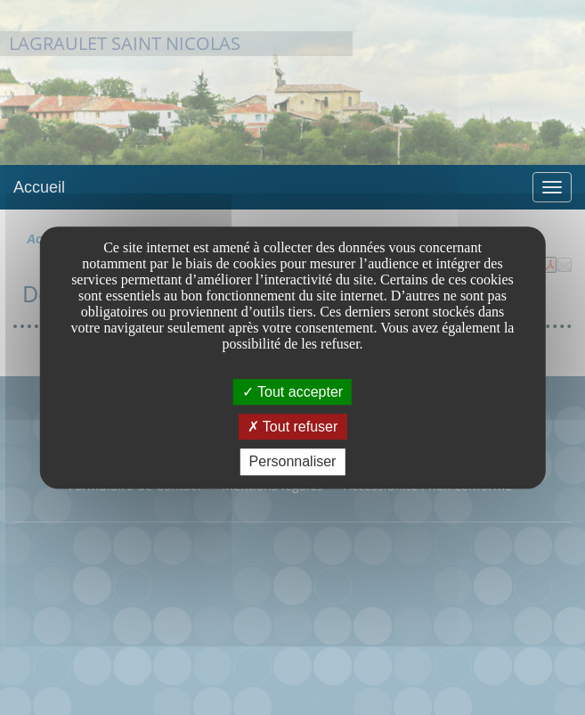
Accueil (39, 187)
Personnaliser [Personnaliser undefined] (293, 462)
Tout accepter (292, 391)
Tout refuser (293, 426)
